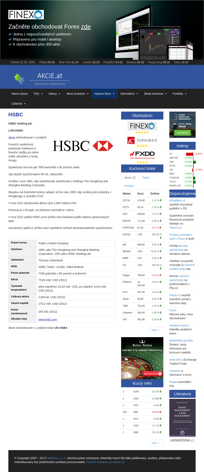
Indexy (54, 93)
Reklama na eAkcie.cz (111, 462)
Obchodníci (129, 93)
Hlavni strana (19, 93)
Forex (146, 177)
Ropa (172, 381)
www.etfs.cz (176, 359)
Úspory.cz (175, 227)
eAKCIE (41, 78)
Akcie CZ (130, 177)
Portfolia (179, 93)
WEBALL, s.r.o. (56, 458)
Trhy (38, 93)
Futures (129, 185)
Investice (174, 370)
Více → (155, 330)
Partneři (91, 462)
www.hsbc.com (47, 319)
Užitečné (18, 103)
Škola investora (155, 93)
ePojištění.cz (177, 200)
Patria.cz (174, 295)
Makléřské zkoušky (181, 340)
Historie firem (104, 93)
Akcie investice (77, 93)
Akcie (11, 137)
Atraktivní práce (179, 325)
